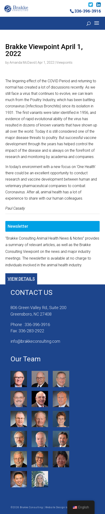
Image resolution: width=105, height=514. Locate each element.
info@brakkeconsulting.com (35, 341)
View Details (21, 278)
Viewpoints (64, 62)
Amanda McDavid (23, 62)
